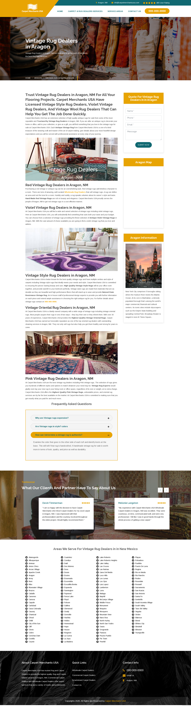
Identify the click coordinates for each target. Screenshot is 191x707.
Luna (102, 592)
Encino (67, 577)
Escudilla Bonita (70, 586)
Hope (66, 628)
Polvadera (139, 562)
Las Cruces (104, 568)
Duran (66, 574)
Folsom (67, 604)
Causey (32, 613)
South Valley (140, 607)
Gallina (67, 607)
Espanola (68, 589)
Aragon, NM (101, 3)
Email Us (130, 677)
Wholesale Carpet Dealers (83, 672)
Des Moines (69, 568)
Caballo (32, 595)
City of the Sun (34, 626)
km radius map (144, 196)
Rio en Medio (140, 574)
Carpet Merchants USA (115, 703)
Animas (32, 565)
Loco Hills (103, 577)
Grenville (67, 616)
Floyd (66, 601)
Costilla (32, 641)
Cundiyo (67, 562)
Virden (137, 616)
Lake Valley (104, 565)
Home (60, 11)
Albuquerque (34, 562)
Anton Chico (33, 568)
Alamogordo (33, 559)
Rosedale (139, 583)
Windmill (138, 628)
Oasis (102, 628)
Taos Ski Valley (141, 610)
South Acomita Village (143, 604)
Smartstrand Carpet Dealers (83, 682)
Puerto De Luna (141, 568)
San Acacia (139, 592)
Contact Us (77, 687)
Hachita (67, 619)
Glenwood (68, 610)
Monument (104, 607)
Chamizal (32, 616)
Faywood (67, 595)
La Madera (68, 644)
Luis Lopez (104, 586)
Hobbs (67, 623)
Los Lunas (104, 580)
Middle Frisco (105, 604)
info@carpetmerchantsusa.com (125, 3)
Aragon (38, 78)
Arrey (31, 580)
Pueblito (138, 565)
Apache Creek (34, 574)
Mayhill (102, 598)
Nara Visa (104, 619)
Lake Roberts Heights (108, 562)
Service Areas (115, 11)
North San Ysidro (107, 626)
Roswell (138, 586)
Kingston (67, 635)
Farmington (68, 592)
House (67, 632)
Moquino (103, 610)
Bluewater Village (35, 589)
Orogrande (104, 632)
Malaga (103, 595)
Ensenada (68, 580)
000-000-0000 (157, 11)
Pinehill (102, 644)
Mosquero (104, 613)
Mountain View (105, 616)
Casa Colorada (35, 610)
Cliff (30, 628)
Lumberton (104, 589)
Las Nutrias (104, 571)
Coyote (31, 644)
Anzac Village (34, 571)
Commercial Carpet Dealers (83, 677)
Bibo (30, 586)
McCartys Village (106, 601)
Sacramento (140, 589)
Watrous (138, 619)
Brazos (32, 592)
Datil (66, 565)
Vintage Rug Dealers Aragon (60, 78)
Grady (66, 613)
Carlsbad (32, 607)
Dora (66, 571)
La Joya (67, 641)
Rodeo (138, 580)
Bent (30, 583)
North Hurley (105, 623)
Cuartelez (68, 559)
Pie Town (103, 641)
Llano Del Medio (106, 574)
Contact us (134, 11)
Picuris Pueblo (105, 638)
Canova (32, 601)
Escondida (68, 583)
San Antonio (140, 595)
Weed (137, 623)
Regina (138, 571)
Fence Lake (68, 598)
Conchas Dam (34, 638)
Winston (138, 632)
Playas (138, 559)
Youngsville (139, 635)
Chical (31, 619)
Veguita (138, 613)
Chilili (31, 623)
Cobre (31, 635)
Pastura (103, 635)
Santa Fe (138, 598)
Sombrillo (139, 601)
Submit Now (143, 145)
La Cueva (68, 638)
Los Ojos (103, 583)
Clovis (31, 632)
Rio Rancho (140, 577)
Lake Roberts (105, 559)
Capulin (32, 604)
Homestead (68, 626)
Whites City (139, 626)
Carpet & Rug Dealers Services (85, 11)
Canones (32, 598)
